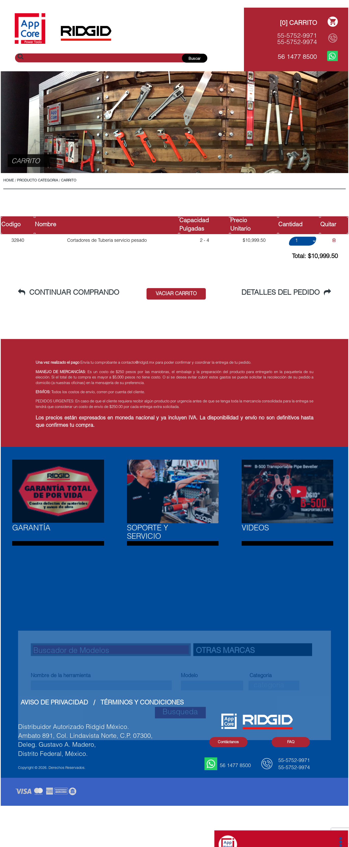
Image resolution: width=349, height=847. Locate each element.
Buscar (194, 59)
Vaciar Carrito (176, 294)
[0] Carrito (298, 23)
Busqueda (180, 747)
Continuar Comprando (68, 293)
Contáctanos (228, 742)
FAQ (291, 742)
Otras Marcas (225, 685)
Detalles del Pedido (286, 293)
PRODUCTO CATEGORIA (37, 180)
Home (8, 180)
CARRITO (68, 180)
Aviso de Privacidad (54, 703)
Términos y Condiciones (142, 703)
